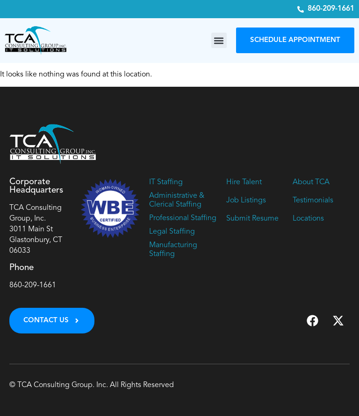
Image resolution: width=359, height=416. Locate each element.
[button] (219, 40)
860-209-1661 (32, 285)
